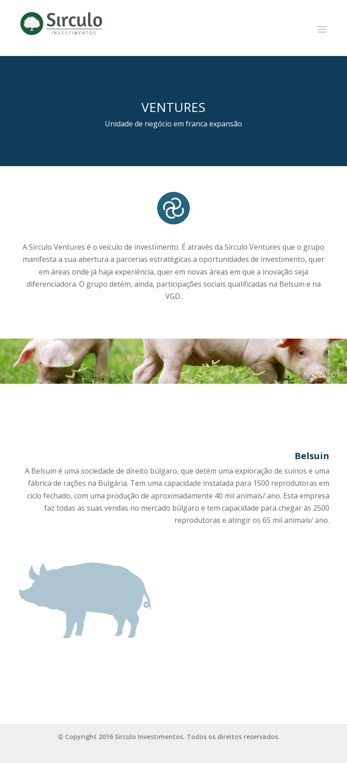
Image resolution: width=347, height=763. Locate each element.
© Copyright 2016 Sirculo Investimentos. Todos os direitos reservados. (169, 736)
